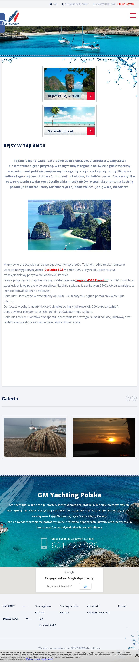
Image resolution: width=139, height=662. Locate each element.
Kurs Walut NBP (47, 625)
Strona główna (43, 606)
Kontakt (122, 606)
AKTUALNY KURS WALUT (75, 4)
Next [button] (134, 398)
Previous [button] (128, 398)
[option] (35, 437)
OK (85, 586)
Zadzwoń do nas (113, 3)
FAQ (53, 4)
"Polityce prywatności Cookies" (39, 659)
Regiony (64, 612)
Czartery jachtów (69, 606)
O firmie (39, 612)
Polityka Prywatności (98, 612)
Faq (41, 618)
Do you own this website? (59, 586)
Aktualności (93, 606)
